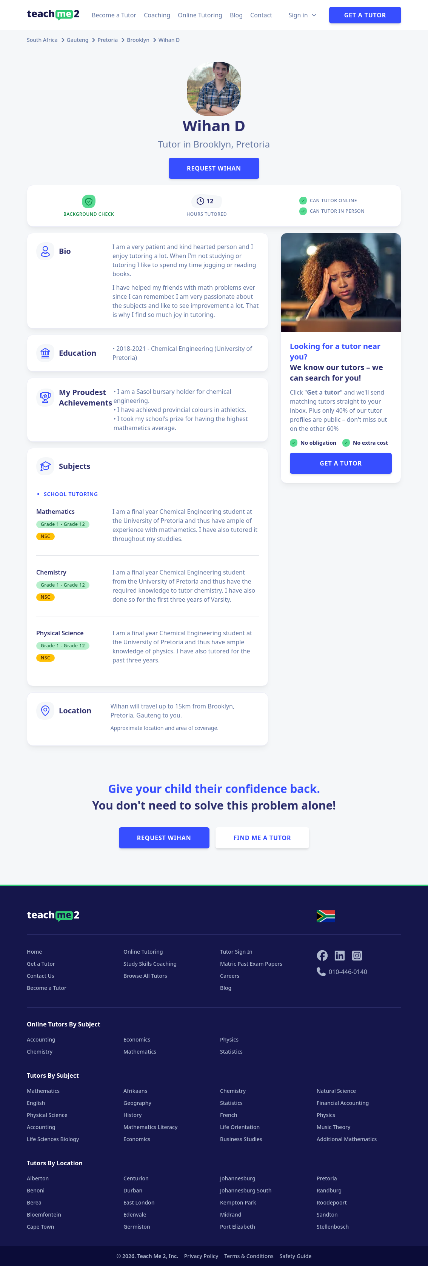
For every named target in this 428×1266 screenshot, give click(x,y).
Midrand (230, 1214)
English (36, 1102)
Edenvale (134, 1214)
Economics (136, 1039)
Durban (132, 1190)
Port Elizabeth (237, 1226)
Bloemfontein (44, 1214)
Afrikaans (135, 1090)
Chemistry (39, 1051)
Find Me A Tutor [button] (262, 838)
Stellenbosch (333, 1226)
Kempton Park (238, 1202)
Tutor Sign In (236, 951)
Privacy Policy (201, 1256)
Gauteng (78, 39)
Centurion (136, 1178)
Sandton (327, 1214)
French (228, 1115)
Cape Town (40, 1226)
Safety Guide (296, 1256)
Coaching (157, 15)
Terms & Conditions (248, 1256)
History (132, 1115)
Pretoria (107, 39)
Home (34, 951)
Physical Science (47, 1115)
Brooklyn (138, 39)
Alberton (38, 1178)
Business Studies (241, 1139)
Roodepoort (332, 1202)
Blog (236, 15)
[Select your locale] (326, 916)
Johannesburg (238, 1178)
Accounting (41, 1039)
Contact (261, 15)
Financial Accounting (343, 1102)
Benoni (36, 1190)
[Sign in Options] (303, 15)
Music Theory (333, 1127)
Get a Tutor (365, 15)
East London (138, 1202)
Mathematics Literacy (150, 1127)
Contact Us (40, 975)
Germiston (136, 1226)
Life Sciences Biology (53, 1139)
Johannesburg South (246, 1190)
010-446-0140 (342, 971)
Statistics (231, 1051)
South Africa (42, 39)
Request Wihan (214, 168)
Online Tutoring (200, 15)
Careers (229, 975)
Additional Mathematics (347, 1139)
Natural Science (336, 1090)
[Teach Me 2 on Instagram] (357, 955)
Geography (137, 1102)
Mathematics (139, 1051)
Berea (34, 1202)
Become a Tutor (114, 15)
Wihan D (169, 39)
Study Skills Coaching (150, 963)
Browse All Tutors (145, 975)
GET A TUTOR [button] (341, 463)
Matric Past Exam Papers (251, 963)
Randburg (329, 1190)
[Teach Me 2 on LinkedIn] (339, 955)
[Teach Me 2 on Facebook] (322, 955)
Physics (229, 1039)
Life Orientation (240, 1127)
